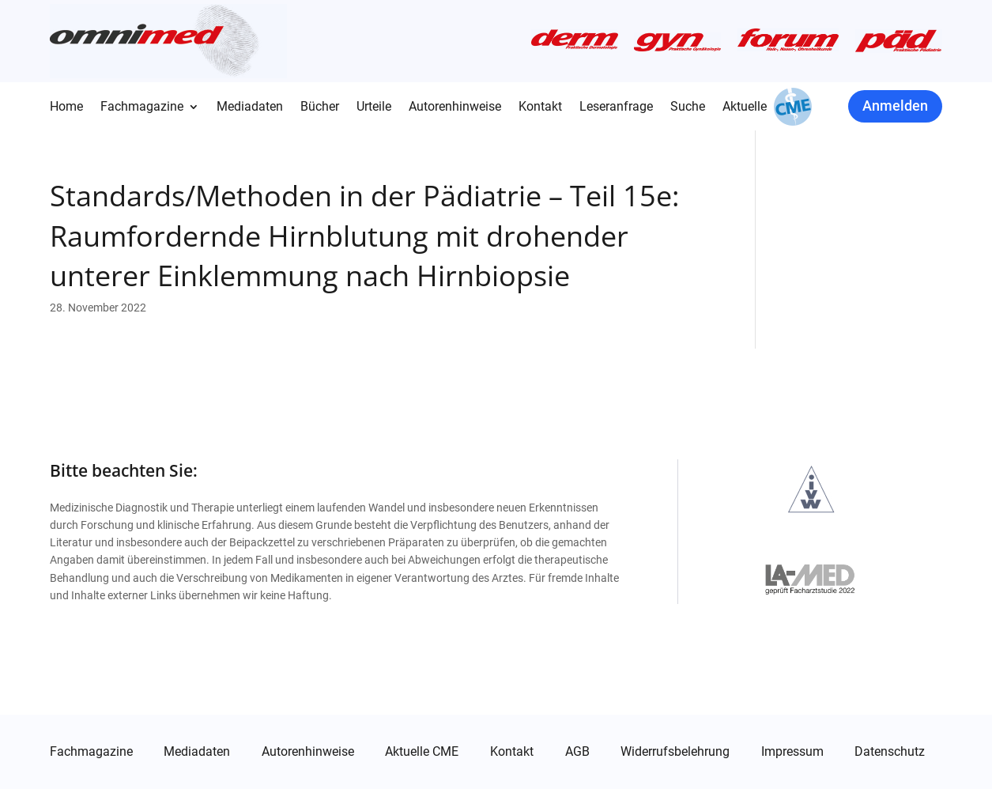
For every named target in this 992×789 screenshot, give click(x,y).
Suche (687, 107)
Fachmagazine (141, 107)
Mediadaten (250, 107)
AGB (577, 751)
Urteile (373, 107)
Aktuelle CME (421, 751)
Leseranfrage (616, 107)
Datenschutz (889, 751)
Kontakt (540, 107)
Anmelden (895, 105)
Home (66, 107)
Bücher (319, 107)
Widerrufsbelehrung (675, 751)
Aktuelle (744, 107)
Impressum (792, 751)
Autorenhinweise (455, 107)
